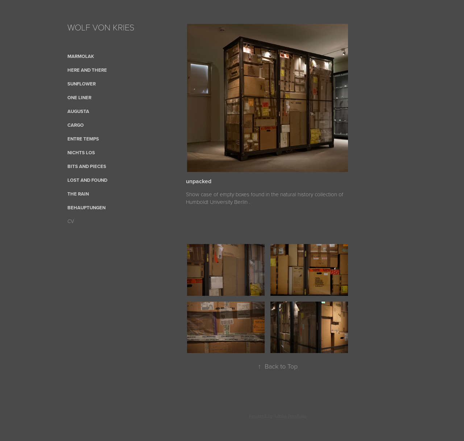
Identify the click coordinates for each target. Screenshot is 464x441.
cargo (75, 125)
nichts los (81, 152)
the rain (78, 193)
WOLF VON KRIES (100, 27)
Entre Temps (83, 138)
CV (70, 221)
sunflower (81, 83)
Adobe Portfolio (290, 416)
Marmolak (80, 56)
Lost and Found (87, 180)
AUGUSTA (78, 111)
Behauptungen (86, 207)
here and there (87, 70)
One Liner (79, 97)
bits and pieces (86, 166)
